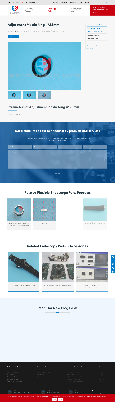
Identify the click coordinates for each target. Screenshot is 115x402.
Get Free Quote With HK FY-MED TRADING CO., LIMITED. (100, 10)
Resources (73, 2)
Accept (60, 399)
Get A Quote (13, 36)
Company (64, 2)
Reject (54, 399)
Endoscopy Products (29, 10)
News (80, 2)
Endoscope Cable (93, 38)
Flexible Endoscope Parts (95, 31)
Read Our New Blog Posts (57, 308)
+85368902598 (15, 2)
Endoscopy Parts (52, 10)
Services (55, 2)
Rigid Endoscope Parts (94, 35)
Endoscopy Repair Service (75, 10)
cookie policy (96, 396)
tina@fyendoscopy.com (34, 2)
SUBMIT (57, 174)
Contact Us (88, 2)
